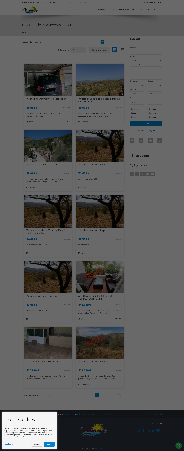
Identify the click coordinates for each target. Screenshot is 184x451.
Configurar (8, 444)
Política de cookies (24, 437)
